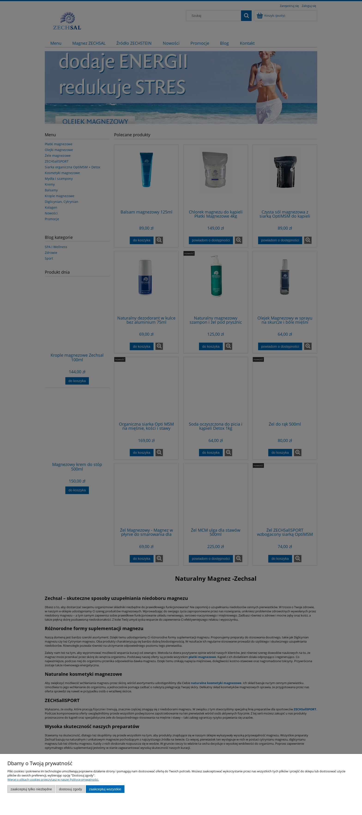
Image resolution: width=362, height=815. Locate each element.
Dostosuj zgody (70, 789)
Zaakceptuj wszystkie (105, 789)
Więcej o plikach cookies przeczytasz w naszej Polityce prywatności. (53, 779)
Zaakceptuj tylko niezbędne (31, 789)
